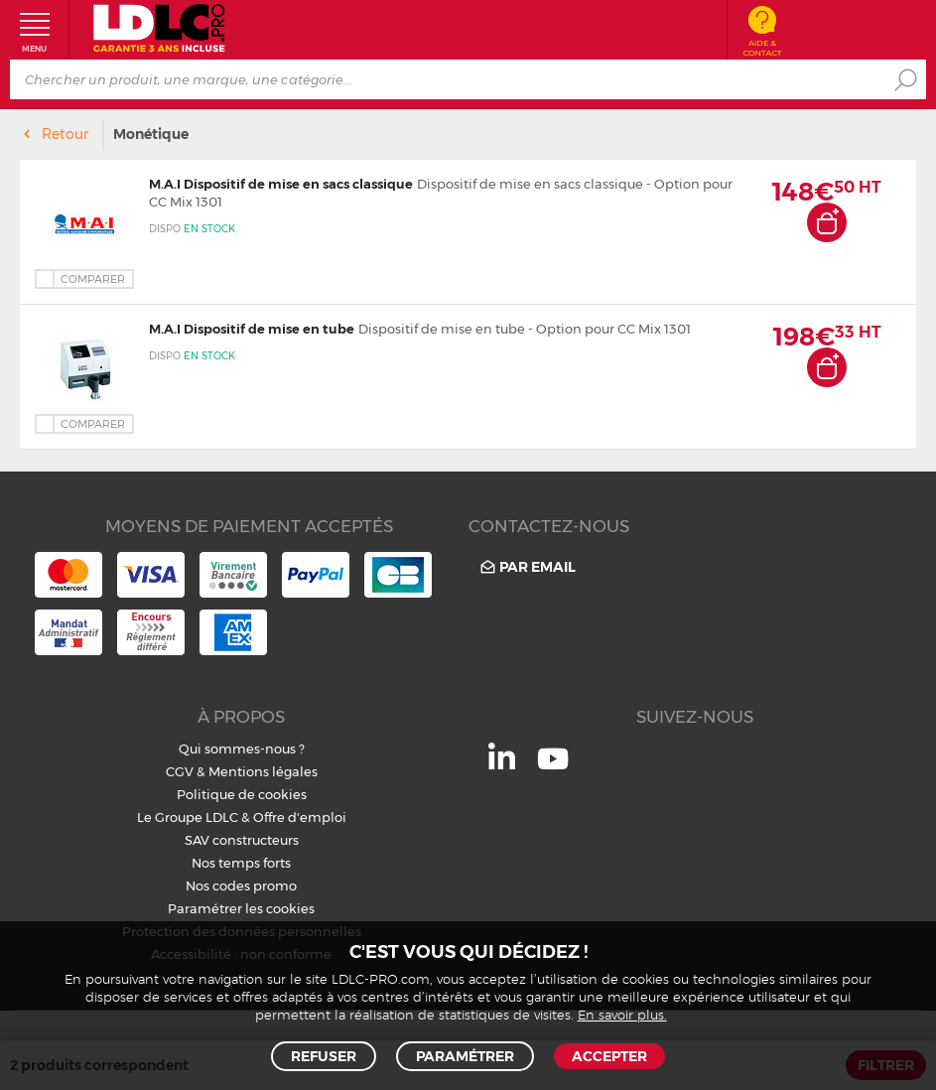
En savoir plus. (622, 1016)
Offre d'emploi (299, 817)
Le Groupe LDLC (187, 817)
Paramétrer (465, 1056)
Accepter (609, 1056)
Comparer (93, 279)
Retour (65, 134)
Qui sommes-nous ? (242, 748)
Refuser (323, 1056)
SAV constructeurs (242, 840)
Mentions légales (263, 771)
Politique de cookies (242, 794)
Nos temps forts (241, 863)
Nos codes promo (241, 885)
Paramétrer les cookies (241, 908)
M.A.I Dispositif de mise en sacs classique (281, 184)
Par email (526, 567)
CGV (180, 771)
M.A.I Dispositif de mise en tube (251, 329)
